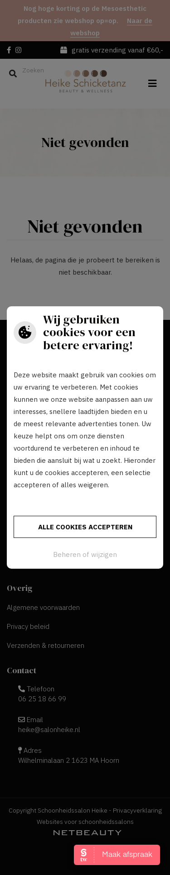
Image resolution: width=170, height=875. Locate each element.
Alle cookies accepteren (85, 527)
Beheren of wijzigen (85, 554)
